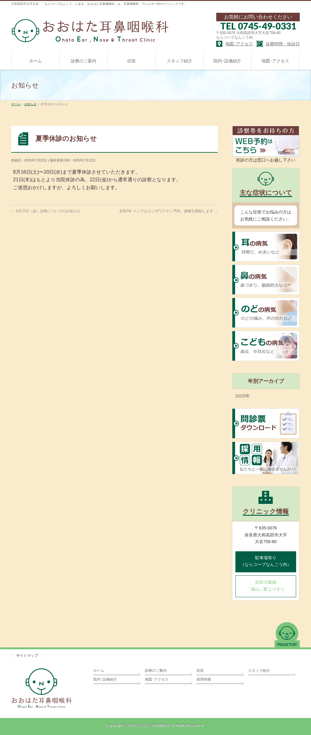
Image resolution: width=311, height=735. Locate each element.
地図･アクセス (157, 679)
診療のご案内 (156, 670)
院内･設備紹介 (105, 679)
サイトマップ (27, 655)
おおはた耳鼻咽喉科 (153, 725)
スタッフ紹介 (259, 670)
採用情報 (204, 679)
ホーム (98, 670)
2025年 (242, 395)
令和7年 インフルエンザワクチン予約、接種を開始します (168, 211)
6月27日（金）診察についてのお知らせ (45, 211)
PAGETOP (287, 634)
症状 (200, 670)
